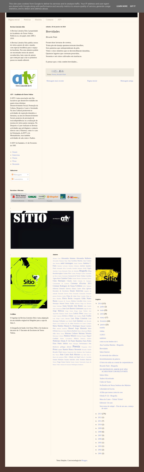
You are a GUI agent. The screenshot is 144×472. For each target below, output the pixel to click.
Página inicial (14, 20)
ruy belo (83, 354)
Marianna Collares (58, 336)
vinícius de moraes (65, 364)
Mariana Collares (71, 333)
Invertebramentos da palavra (110, 359)
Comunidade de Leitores (61, 283)
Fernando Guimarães (79, 293)
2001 (100, 453)
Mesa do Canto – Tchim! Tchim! (111, 399)
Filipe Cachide (81, 296)
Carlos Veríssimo (63, 276)
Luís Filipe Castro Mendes (61, 318)
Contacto (49, 20)
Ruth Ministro (75, 355)
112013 (102, 335)
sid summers (60, 357)
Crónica (78, 286)
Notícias (27, 20)
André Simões (78, 263)
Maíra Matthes (58, 326)
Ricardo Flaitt (61, 74)
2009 (100, 428)
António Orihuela (73, 266)
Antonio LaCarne (62, 266)
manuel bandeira (62, 328)
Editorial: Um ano (106, 403)
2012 (100, 417)
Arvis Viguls (87, 268)
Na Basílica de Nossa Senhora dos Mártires (115, 385)
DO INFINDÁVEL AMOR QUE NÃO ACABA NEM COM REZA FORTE (114, 370)
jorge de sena (87, 308)
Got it (132, 6)
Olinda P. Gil (65, 341)
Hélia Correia (87, 301)
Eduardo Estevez (65, 288)
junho (102, 307)
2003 (100, 446)
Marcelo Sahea (62, 331)
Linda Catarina (57, 316)
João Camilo (87, 306)
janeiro (103, 325)
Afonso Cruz (57, 258)
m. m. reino (69, 323)
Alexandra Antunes (68, 258)
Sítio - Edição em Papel (72, 357)
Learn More (121, 6)
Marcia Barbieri (72, 331)
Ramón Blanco (68, 349)
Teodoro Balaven (85, 359)
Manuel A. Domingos (72, 326)
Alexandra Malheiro (83, 258)
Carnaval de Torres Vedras (76, 276)
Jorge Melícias (58, 311)
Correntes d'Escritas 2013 (81, 283)
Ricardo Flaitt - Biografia (109, 366)
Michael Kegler (81, 336)
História (38, 20)
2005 (100, 443)
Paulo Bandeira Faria (79, 341)
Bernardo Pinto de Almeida (70, 271)
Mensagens (17, 175)
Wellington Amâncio (77, 364)
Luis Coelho (86, 316)
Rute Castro (64, 355)
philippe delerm (65, 347)
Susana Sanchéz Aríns (71, 359)
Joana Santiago (57, 306)
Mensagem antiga (127, 81)
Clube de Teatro (105, 382)
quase (60, 349)
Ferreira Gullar (61, 296)
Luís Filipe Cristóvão (79, 318)
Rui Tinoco (56, 354)
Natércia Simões (86, 338)
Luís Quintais (78, 321)
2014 (100, 303)
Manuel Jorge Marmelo (77, 328)
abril (102, 314)
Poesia (54, 74)
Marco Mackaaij (82, 331)
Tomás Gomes (75, 362)
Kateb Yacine (69, 313)
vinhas (102, 331)
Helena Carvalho (76, 301)
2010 (100, 425)
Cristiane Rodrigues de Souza (64, 286)
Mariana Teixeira (85, 333)
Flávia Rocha (67, 298)
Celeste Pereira (76, 278)
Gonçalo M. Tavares (64, 301)
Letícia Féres (78, 313)
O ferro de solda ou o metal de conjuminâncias (116, 362)
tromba (102, 328)
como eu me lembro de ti (108, 342)
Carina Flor (67, 273)
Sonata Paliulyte (58, 359)
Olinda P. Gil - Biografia (108, 396)
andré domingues (67, 263)
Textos (55, 362)
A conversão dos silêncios (109, 355)
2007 (100, 435)
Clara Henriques (59, 281)
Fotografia (77, 298)
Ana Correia (87, 261)
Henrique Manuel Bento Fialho (63, 303)
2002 (100, 450)
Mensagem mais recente (55, 81)
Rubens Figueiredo (68, 352)
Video (58, 364)
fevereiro (103, 321)
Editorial (55, 288)
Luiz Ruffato (61, 323)
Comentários (17, 179)
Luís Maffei (69, 321)
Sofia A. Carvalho (86, 357)
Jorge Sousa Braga (71, 311)
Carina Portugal (76, 273)
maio (102, 310)
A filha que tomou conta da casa (111, 392)
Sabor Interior (105, 352)
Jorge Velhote (83, 311)
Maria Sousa (60, 333)
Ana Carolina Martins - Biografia (111, 345)
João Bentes (78, 306)
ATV (60, 20)
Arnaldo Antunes (77, 268)
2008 (100, 432)
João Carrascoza (57, 308)
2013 (100, 414)
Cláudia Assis (72, 281)
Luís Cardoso (78, 316)
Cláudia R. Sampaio (84, 281)
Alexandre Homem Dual (60, 261)
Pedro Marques (73, 343)
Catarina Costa (66, 278)
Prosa (14, 161)
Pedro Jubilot (63, 343)
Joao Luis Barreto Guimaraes (72, 308)
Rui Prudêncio (87, 352)
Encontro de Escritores (61, 291)
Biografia (83, 271)
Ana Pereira (56, 263)
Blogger (84, 460)
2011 (100, 421)
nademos (103, 338)
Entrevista (16, 155)
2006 (100, 439)
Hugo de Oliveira (85, 303)
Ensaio (14, 152)
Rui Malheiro (78, 352)
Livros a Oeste (67, 316)
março (102, 317)
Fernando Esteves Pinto (65, 293)
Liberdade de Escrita (107, 389)
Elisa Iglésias (86, 288)
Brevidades (104, 349)
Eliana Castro (76, 288)
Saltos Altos (104, 375)
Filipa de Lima (71, 296)
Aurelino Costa (57, 271)
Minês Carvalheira (66, 338)
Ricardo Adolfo (86, 349)
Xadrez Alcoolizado (107, 378)
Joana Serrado (67, 306)
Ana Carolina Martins (75, 261)
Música (76, 338)
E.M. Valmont (87, 286)
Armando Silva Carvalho (64, 268)
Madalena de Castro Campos (82, 323)
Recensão (15, 164)
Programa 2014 (86, 347)
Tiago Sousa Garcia (63, 362)
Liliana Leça (87, 313)
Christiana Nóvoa (86, 278)
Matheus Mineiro (70, 336)
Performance (83, 343)
